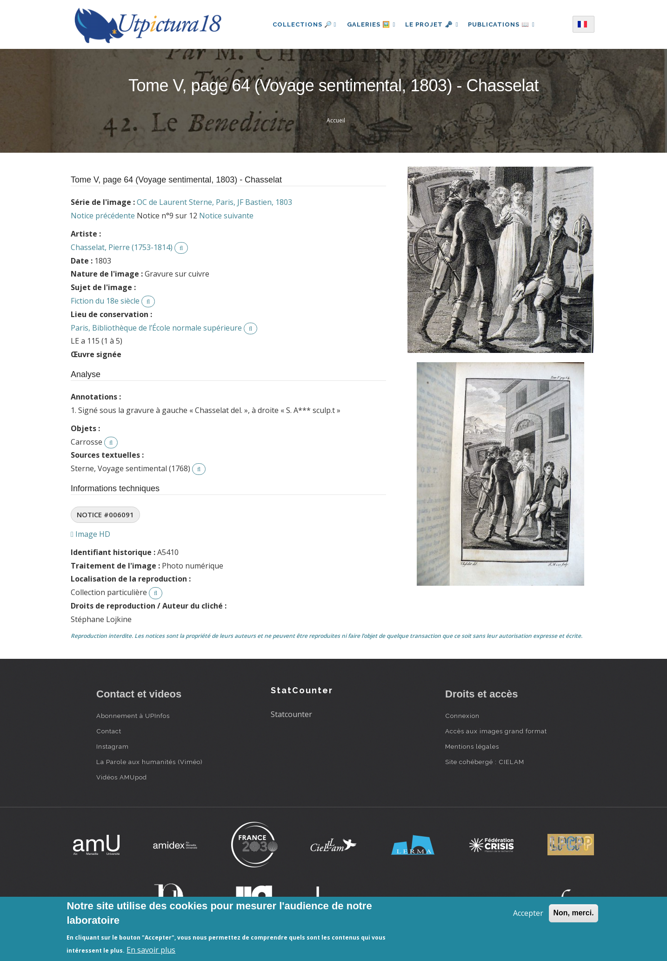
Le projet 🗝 (432, 24)
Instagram (112, 746)
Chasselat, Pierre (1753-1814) (122, 247)
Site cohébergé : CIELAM (484, 761)
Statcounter (291, 714)
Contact (108, 731)
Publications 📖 (503, 24)
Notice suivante (226, 215)
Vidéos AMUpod (121, 777)
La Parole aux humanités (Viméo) (149, 761)
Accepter (528, 913)
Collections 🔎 (302, 24)
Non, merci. (573, 913)
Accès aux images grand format (496, 731)
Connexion (462, 715)
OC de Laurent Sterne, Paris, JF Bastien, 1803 (214, 202)
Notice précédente (103, 215)
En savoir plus (151, 950)
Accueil (336, 120)
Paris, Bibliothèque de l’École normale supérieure (156, 328)
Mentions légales (472, 746)
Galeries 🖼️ (369, 24)
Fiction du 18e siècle (105, 301)
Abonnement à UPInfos (133, 715)
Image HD (90, 534)
